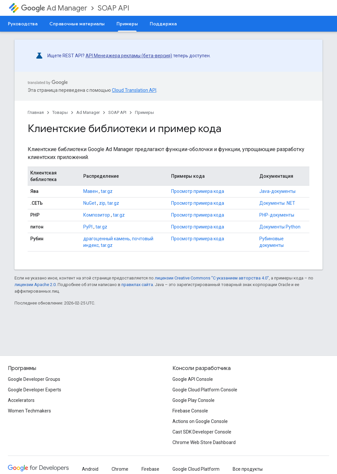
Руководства (23, 24)
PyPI (87, 226)
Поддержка (163, 24)
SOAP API (113, 8)
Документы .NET (277, 203)
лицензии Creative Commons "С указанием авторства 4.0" (212, 278)
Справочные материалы (77, 24)
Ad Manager (54, 8)
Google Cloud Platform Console (204, 389)
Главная (36, 112)
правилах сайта (137, 284)
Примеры (144, 112)
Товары (60, 112)
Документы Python (279, 226)
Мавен (90, 191)
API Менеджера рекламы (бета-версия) (129, 55)
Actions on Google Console (200, 421)
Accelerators (21, 400)
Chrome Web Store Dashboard (204, 442)
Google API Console (192, 379)
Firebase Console (190, 410)
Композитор (96, 215)
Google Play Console (193, 400)
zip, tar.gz (109, 203)
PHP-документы (276, 215)
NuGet (89, 203)
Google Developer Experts (34, 389)
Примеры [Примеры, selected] (127, 24)
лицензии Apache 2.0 (35, 284)
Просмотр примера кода (197, 191)
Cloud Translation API (134, 90)
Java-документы (277, 191)
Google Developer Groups (34, 379)
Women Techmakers (29, 410)
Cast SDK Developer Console (201, 431)
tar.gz (107, 191)
